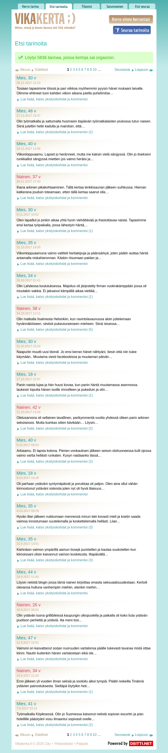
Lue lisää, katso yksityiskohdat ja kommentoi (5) (56, 329)
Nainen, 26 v (29, 604)
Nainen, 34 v (29, 670)
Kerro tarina (31, 5)
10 (94, 69)
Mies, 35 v (26, 242)
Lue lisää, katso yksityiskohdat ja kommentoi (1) (56, 231)
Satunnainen (114, 5)
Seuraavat (122, 69)
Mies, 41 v (26, 703)
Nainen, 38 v (29, 308)
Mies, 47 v (26, 637)
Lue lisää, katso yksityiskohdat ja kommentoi (54, 99)
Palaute (82, 743)
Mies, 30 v (26, 77)
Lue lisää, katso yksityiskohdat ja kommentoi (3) (56, 527)
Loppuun (141, 69)
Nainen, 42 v (29, 407)
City (48, 743)
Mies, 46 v (26, 111)
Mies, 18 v (26, 374)
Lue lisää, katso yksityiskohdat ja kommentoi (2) (56, 132)
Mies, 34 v (26, 275)
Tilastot (86, 5)
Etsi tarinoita (58, 5)
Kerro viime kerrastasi (131, 19)
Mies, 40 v (26, 143)
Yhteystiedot (63, 743)
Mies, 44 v (26, 572)
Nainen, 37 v (29, 176)
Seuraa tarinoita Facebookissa (132, 30)
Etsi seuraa (142, 5)
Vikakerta (34, 17)
